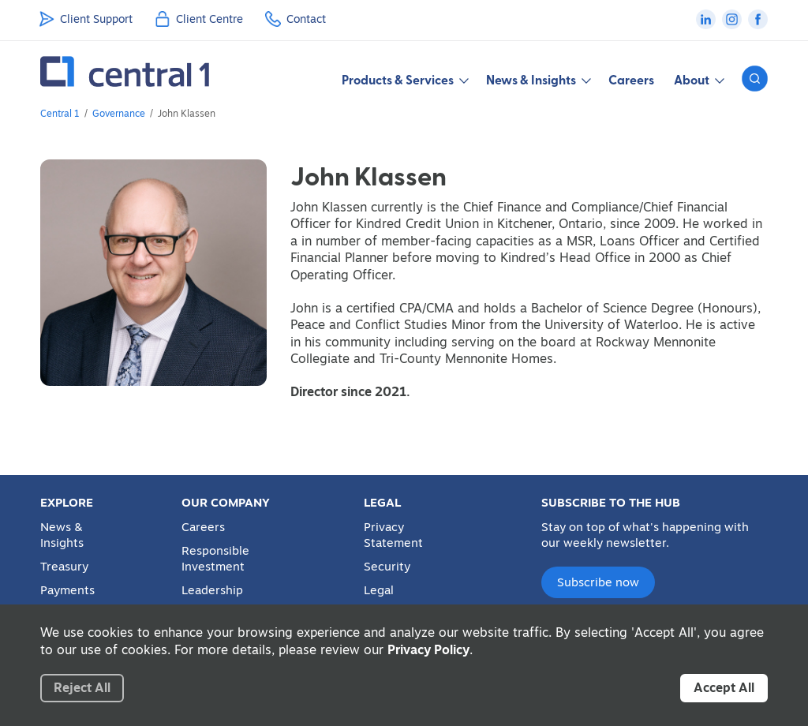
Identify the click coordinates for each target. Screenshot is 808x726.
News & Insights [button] (537, 79)
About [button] (698, 79)
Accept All (724, 687)
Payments (67, 590)
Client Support (96, 19)
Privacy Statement (393, 535)
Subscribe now (598, 582)
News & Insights (62, 535)
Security (387, 566)
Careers (631, 79)
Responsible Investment (215, 558)
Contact (306, 19)
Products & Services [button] (404, 79)
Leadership (212, 590)
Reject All (82, 687)
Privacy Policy (428, 649)
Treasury (64, 566)
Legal (379, 590)
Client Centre (209, 19)
